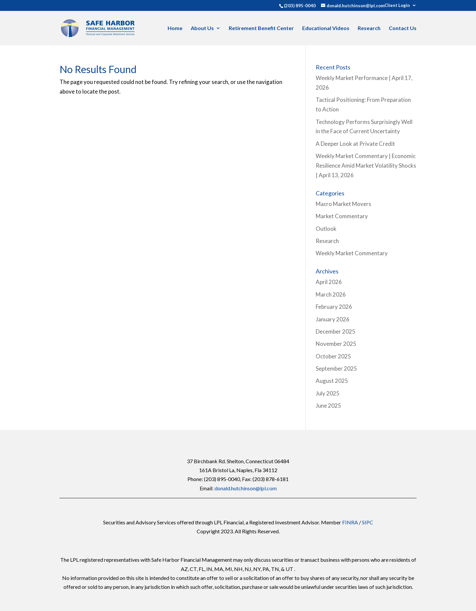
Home (175, 28)
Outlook (326, 228)
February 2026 (334, 306)
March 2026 (331, 294)
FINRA (350, 522)
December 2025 (335, 331)
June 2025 (328, 405)
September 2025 (336, 368)
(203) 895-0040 (300, 5)
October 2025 (333, 356)
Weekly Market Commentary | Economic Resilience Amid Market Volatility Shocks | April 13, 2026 (366, 165)
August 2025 (332, 380)
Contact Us (402, 28)
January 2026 (332, 319)
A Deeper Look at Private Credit (355, 143)
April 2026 (329, 281)
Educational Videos (325, 28)
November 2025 (336, 343)
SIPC (367, 522)
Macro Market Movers (343, 203)
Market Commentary (342, 216)
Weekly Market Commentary (352, 253)
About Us (202, 28)
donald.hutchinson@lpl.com (246, 488)
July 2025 (327, 393)
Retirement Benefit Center (261, 28)
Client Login (397, 5)
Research (369, 28)
